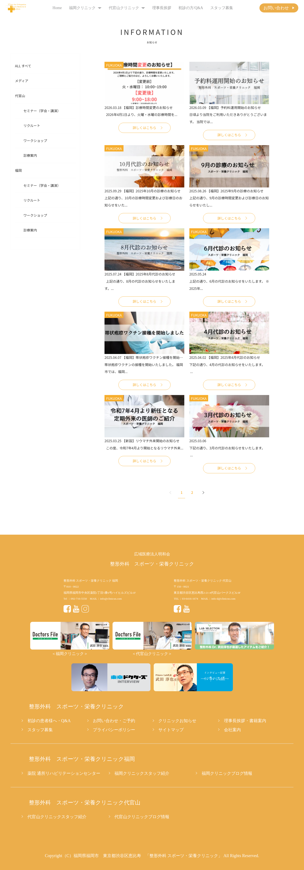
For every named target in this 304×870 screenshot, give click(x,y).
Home (57, 8)
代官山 (20, 95)
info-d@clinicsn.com (223, 598)
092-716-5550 (79, 598)
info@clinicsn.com (111, 598)
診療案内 (30, 155)
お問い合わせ (276, 8)
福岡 (18, 170)
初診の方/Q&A (190, 8)
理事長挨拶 (161, 8)
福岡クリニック (85, 8)
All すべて (23, 65)
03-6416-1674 (190, 598)
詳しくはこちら (144, 127)
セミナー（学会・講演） (42, 110)
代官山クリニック (127, 8)
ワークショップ (35, 140)
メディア (21, 80)
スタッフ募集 (221, 8)
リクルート (31, 125)
